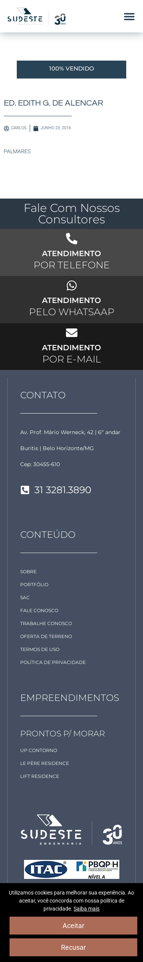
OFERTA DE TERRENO (46, 636)
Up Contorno (38, 750)
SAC (25, 597)
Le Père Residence (44, 763)
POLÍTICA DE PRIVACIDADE (53, 662)
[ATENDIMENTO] (71, 238)
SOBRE (28, 571)
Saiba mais (87, 909)
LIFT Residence (39, 776)
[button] (129, 16)
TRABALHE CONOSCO (46, 623)
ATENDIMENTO (71, 253)
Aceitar (73, 926)
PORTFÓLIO (34, 584)
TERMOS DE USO (39, 649)
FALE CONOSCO (39, 610)
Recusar (73, 947)
